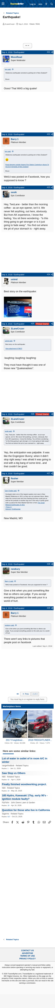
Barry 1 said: (9, 581)
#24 (48, 274)
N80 (4, 777)
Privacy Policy (27, 958)
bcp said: (8, 69)
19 (8, 791)
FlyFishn (5, 802)
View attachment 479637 (13, 348)
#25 (32, 323)
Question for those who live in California (26, 810)
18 (8, 805)
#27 (48, 473)
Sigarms (5, 814)
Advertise (27, 953)
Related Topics (22, 765)
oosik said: (8, 431)
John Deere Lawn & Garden (23, 802)
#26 (32, 414)
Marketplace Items (12, 706)
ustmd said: (9, 341)
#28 (48, 564)
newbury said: (9, 625)
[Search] (51, 4)
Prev (25, 694)
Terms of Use (27, 956)
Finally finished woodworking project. (24, 784)
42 (8, 779)
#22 (48, 134)
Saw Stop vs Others (13, 773)
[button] (3, 4)
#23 (48, 187)
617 (9, 816)
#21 (48, 52)
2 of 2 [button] (35, 694)
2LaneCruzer (10, 24)
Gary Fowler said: (11, 491)
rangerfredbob (8, 765)
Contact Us (27, 950)
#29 (48, 608)
